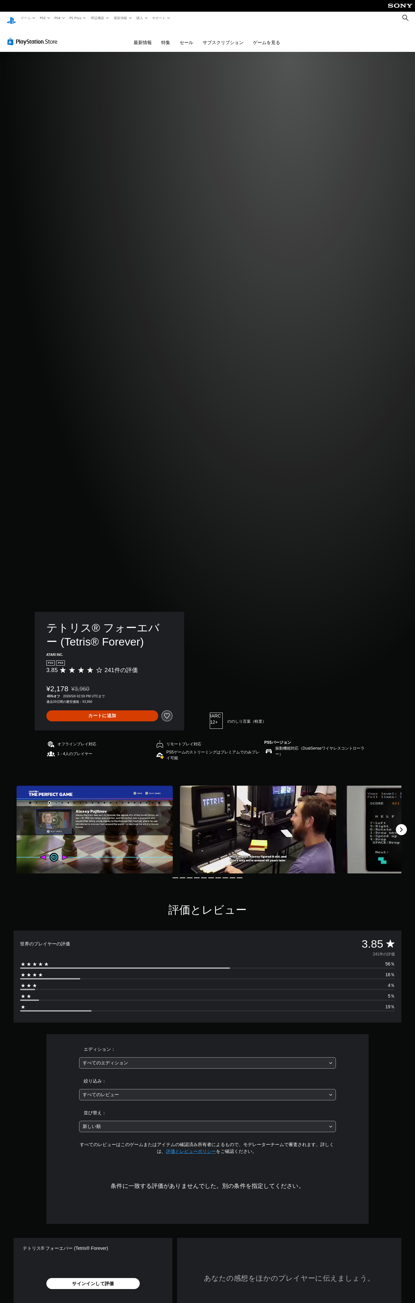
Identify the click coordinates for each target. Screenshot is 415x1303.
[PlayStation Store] (33, 35)
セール (186, 36)
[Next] (401, 823)
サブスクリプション (223, 36)
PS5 (43, 18)
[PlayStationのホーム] (11, 18)
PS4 (57, 18)
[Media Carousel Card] (95, 823)
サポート (159, 18)
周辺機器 (97, 18)
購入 (139, 18)
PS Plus (75, 18)
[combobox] (207, 1056)
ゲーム (25, 18)
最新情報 (120, 18)
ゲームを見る (266, 36)
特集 (165, 36)
